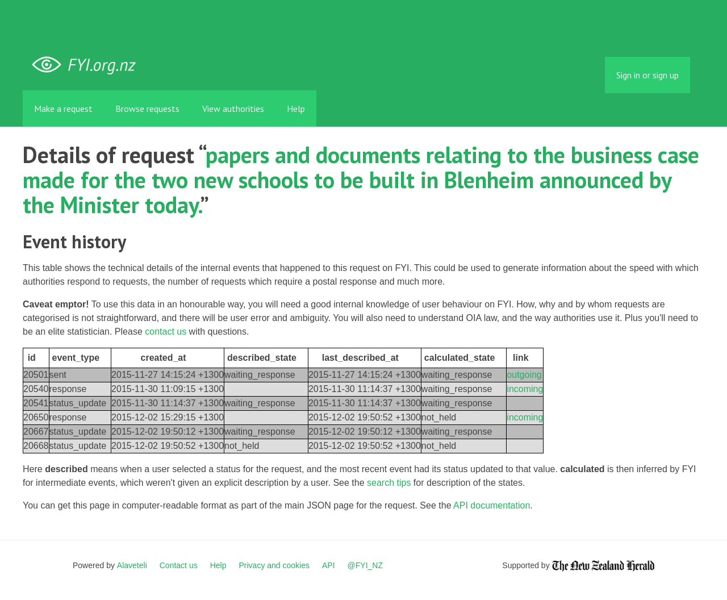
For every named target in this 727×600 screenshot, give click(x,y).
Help (296, 108)
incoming (525, 389)
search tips (389, 483)
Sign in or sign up (647, 75)
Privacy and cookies (274, 565)
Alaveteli (132, 565)
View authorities (233, 108)
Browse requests (147, 108)
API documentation (491, 505)
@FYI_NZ (365, 565)
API (328, 565)
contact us (165, 331)
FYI (88, 65)
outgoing (524, 375)
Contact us (179, 565)
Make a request (63, 108)
